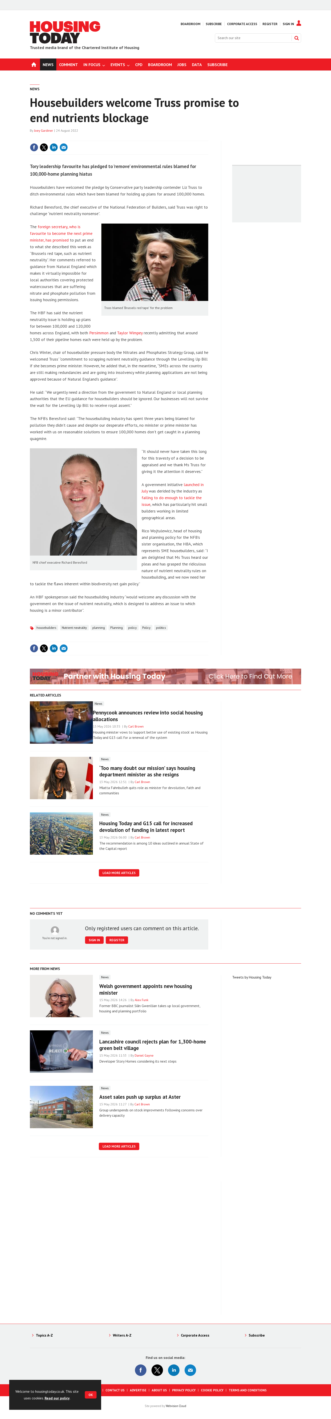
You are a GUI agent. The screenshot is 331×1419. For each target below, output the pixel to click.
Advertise (138, 1390)
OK (90, 1395)
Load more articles (119, 873)
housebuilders (46, 628)
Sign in (94, 940)
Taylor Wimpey (130, 332)
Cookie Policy (212, 1390)
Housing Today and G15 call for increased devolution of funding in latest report (146, 826)
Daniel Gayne (144, 1055)
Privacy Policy (184, 1390)
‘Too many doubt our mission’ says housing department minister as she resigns (147, 771)
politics (161, 628)
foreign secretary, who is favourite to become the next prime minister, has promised (61, 233)
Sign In (288, 24)
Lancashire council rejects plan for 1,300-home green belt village (152, 1045)
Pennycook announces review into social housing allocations (148, 716)
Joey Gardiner (43, 130)
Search (296, 38)
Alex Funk (141, 1000)
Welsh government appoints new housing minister (145, 989)
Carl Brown (136, 726)
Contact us (115, 1390)
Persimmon (98, 332)
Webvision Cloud (176, 1406)
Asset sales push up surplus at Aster (140, 1096)
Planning (116, 628)
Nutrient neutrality (74, 628)
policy (132, 628)
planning (98, 628)
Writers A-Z (122, 1335)
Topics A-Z (44, 1335)
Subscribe (214, 24)
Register (270, 24)
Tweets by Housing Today (251, 977)
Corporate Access (242, 24)
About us (159, 1390)
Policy (146, 628)
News (35, 89)
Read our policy (57, 1398)
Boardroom (190, 24)
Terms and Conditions (248, 1390)
